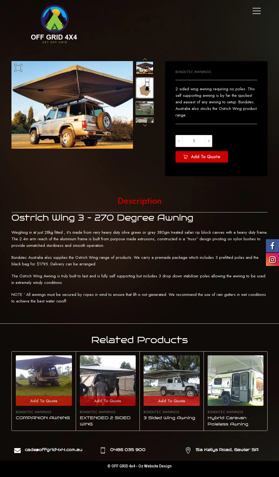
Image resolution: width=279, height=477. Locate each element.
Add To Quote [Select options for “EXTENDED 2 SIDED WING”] (107, 401)
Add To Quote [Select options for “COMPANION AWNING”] (43, 401)
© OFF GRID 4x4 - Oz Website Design (139, 466)
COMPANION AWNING (43, 417)
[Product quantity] (193, 141)
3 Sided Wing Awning (169, 417)
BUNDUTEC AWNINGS (193, 71)
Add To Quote (205, 157)
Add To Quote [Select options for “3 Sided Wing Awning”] (171, 401)
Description (140, 201)
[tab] (140, 201)
